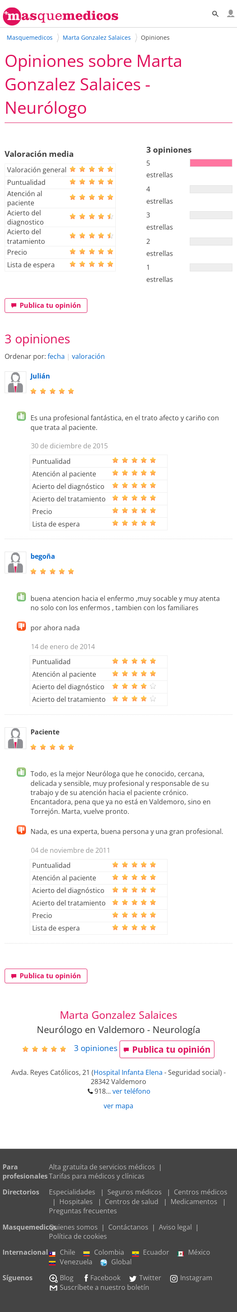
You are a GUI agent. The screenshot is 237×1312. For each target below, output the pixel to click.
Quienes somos (73, 1227)
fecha (56, 356)
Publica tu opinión (46, 305)
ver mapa (118, 1105)
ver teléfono (131, 1091)
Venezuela (70, 1261)
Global (116, 1261)
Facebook (101, 1277)
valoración (88, 356)
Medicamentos (194, 1201)
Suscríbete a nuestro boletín (99, 1287)
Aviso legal (175, 1227)
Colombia (103, 1252)
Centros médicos (200, 1192)
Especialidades (72, 1192)
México (193, 1252)
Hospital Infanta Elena (128, 1072)
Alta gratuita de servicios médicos (102, 1166)
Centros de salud (131, 1201)
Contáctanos (128, 1227)
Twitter (144, 1277)
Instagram (190, 1277)
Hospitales (76, 1201)
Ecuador (150, 1252)
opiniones (95, 1048)
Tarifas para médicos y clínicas (97, 1176)
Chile (62, 1252)
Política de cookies (78, 1236)
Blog (61, 1277)
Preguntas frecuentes (83, 1210)
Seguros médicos (134, 1192)
